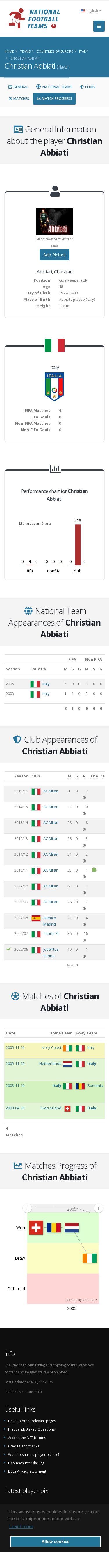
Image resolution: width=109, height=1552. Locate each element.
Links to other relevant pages (32, 1420)
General (18, 86)
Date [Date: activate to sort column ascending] (10, 1033)
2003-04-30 (15, 1107)
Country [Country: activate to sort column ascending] (38, 668)
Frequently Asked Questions (31, 1429)
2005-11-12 (15, 1063)
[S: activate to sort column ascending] (72, 669)
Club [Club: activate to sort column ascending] (35, 776)
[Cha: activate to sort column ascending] (94, 776)
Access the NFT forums (27, 1437)
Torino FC (51, 933)
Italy (46, 683)
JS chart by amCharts (35, 523)
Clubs (87, 86)
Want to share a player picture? (33, 1454)
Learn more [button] (21, 1526)
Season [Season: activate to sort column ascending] (13, 668)
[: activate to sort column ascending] (8, 776)
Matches (18, 98)
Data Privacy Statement (27, 1471)
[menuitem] (63, 1208)
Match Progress (54, 98)
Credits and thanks (24, 1446)
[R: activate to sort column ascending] (84, 776)
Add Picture (54, 255)
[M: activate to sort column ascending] (65, 669)
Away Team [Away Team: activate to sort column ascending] (86, 1033)
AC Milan (50, 790)
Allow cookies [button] (55, 1541)
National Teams (54, 86)
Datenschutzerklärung (26, 1463)
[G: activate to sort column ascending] (79, 669)
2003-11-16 (15, 1085)
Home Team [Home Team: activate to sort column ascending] (60, 1033)
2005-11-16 (15, 1047)
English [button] (91, 10)
